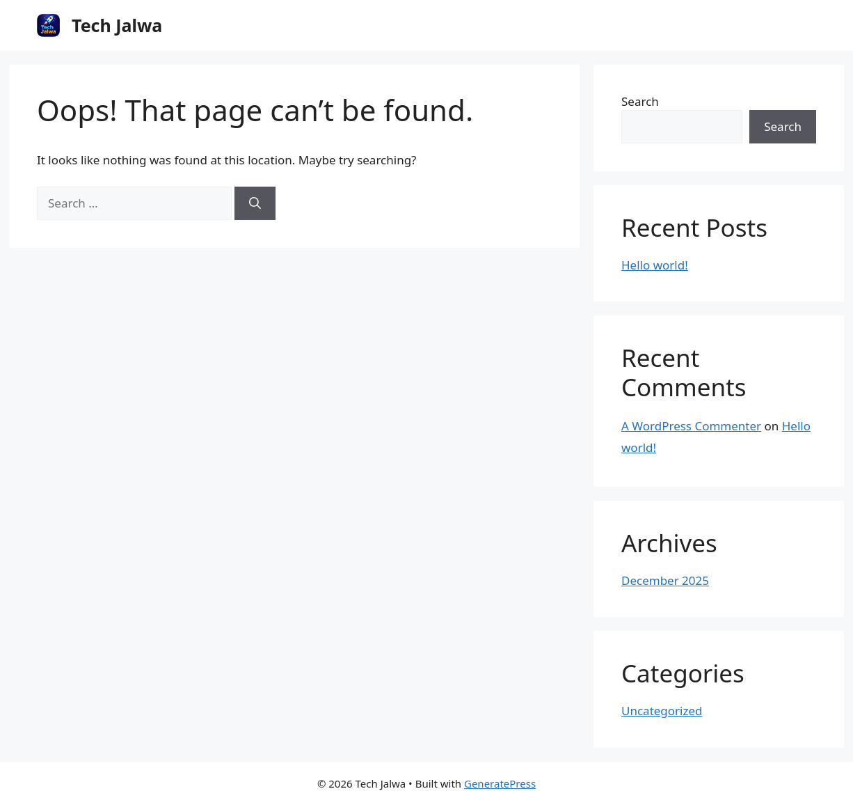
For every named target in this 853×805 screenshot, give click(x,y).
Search (640, 101)
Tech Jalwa (117, 25)
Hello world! (654, 265)
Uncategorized (662, 711)
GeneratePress (500, 783)
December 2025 (665, 580)
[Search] (255, 203)
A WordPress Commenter (691, 426)
